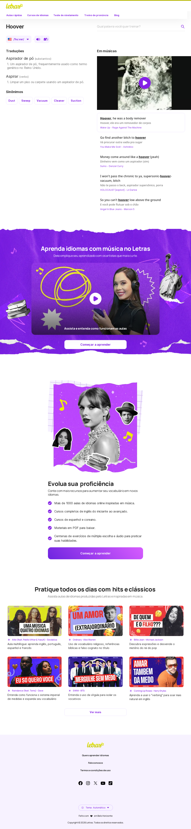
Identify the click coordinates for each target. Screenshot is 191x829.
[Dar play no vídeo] (145, 83)
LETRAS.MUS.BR (14, 6)
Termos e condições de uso (95, 770)
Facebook (80, 783)
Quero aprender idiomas (95, 755)
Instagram (88, 783)
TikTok (110, 783)
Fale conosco (95, 762)
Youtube (103, 783)
